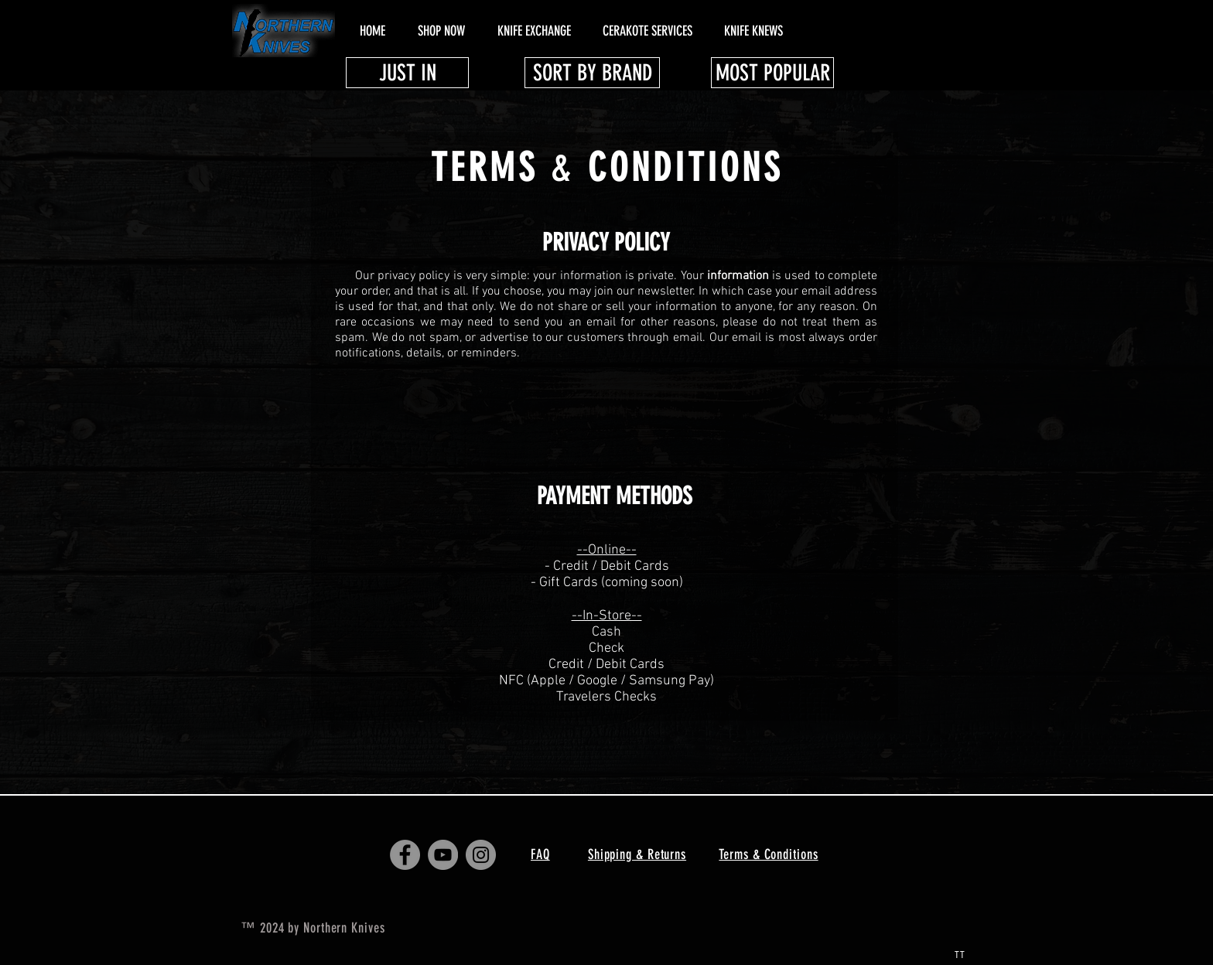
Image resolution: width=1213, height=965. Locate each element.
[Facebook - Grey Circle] (405, 855)
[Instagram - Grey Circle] (481, 855)
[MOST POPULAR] (772, 72)
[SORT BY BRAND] (592, 72)
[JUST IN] (407, 72)
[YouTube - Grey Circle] (443, 855)
